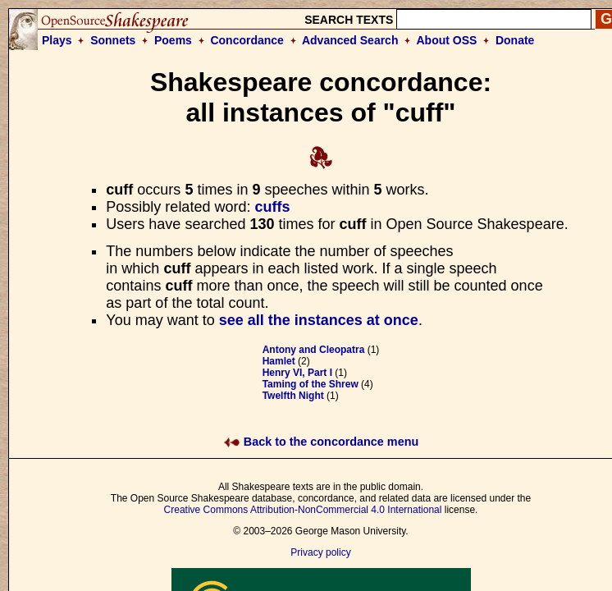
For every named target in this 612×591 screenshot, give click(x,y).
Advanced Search (350, 40)
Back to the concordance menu (321, 441)
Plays (57, 40)
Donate (515, 40)
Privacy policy (320, 552)
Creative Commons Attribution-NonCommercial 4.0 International (303, 509)
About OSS (447, 40)
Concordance (246, 40)
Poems (173, 40)
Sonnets (112, 40)
